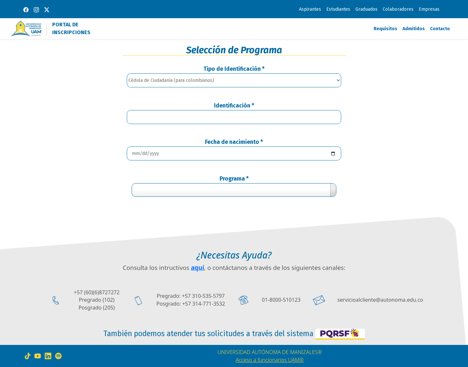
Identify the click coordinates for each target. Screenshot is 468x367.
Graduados (366, 9)
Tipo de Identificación (234, 69)
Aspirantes (310, 9)
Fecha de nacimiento (234, 142)
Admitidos (413, 29)
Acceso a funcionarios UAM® (270, 359)
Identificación (234, 105)
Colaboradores (398, 9)
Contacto (440, 29)
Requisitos (385, 29)
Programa (234, 178)
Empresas (429, 9)
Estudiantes (338, 9)
